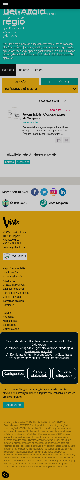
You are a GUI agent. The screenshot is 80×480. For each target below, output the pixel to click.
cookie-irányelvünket (38, 351)
